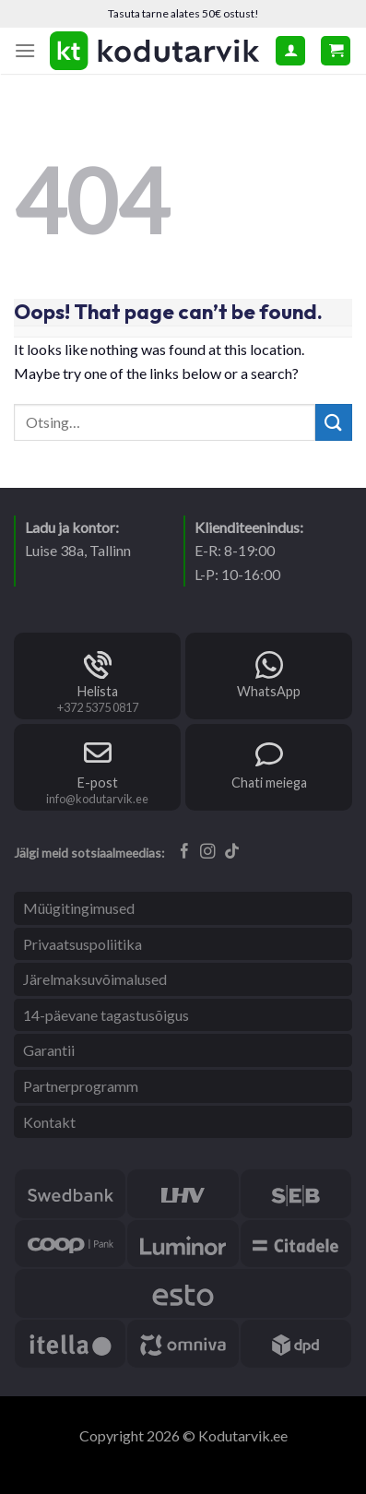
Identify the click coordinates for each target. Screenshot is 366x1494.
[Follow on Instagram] (208, 852)
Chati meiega (269, 782)
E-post (97, 782)
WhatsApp (269, 691)
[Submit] (333, 422)
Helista (97, 691)
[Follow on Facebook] (185, 852)
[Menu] (25, 50)
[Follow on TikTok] (232, 852)
